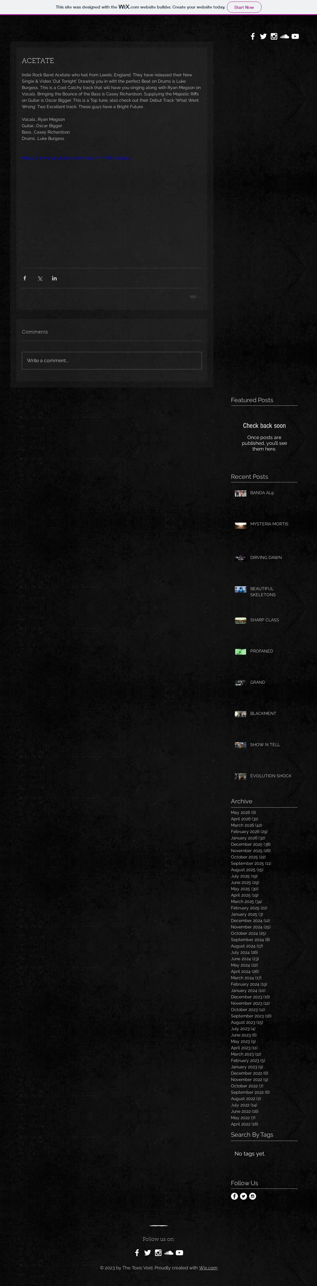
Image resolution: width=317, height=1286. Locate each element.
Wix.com (208, 1268)
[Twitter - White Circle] (243, 1196)
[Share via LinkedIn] (54, 278)
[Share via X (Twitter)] (39, 278)
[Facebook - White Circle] (234, 1196)
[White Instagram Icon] (274, 36)
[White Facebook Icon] (252, 36)
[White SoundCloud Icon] (284, 36)
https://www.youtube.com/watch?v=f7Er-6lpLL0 (77, 158)
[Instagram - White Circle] (252, 1196)
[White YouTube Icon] (295, 36)
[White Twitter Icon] (263, 36)
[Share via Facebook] (25, 278)
